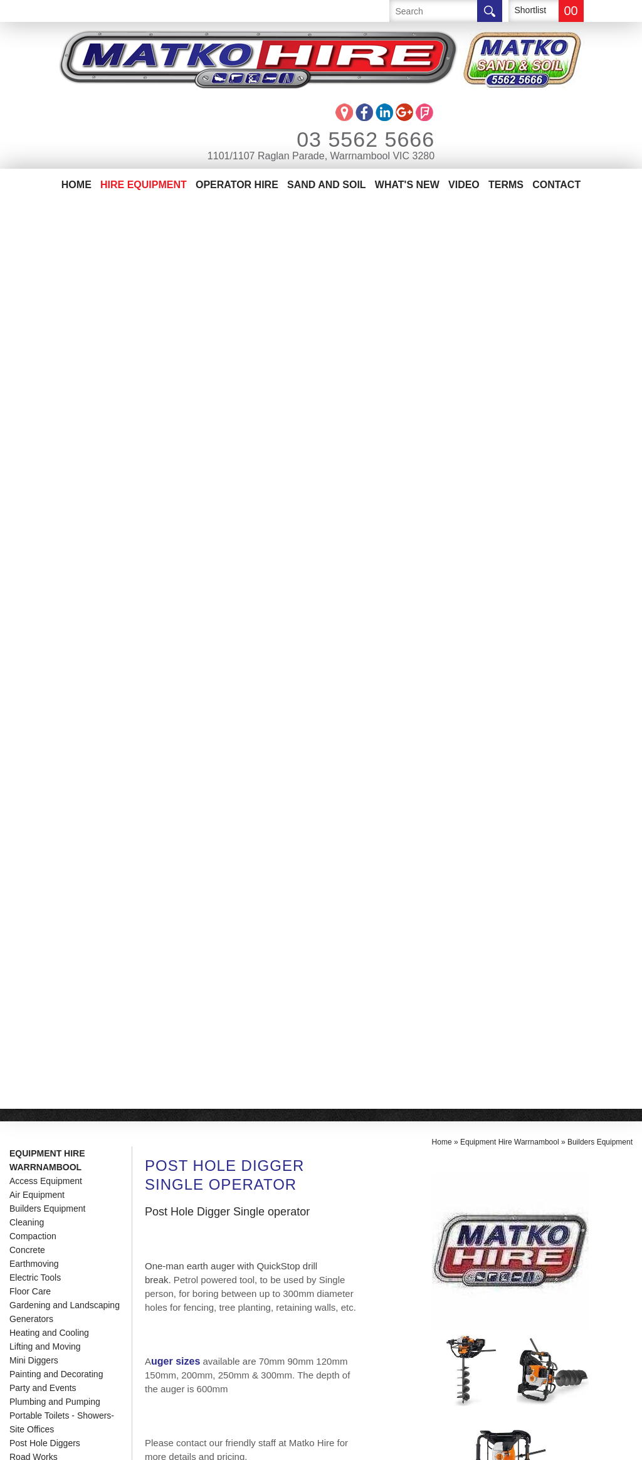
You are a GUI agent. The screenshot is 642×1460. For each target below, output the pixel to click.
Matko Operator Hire (66, 1276)
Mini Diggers (33, 453)
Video (464, 184)
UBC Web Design (344, 1443)
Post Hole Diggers (44, 536)
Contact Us (38, 1314)
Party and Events (42, 480)
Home (76, 184)
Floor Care (30, 384)
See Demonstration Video (205, 938)
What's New (407, 184)
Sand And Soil (326, 184)
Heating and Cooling (49, 425)
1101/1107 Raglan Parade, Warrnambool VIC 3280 (321, 156)
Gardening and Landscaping (64, 398)
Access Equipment (45, 273)
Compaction (32, 329)
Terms (506, 184)
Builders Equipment (47, 301)
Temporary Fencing (47, 563)
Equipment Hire (49, 1257)
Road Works (33, 549)
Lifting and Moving (45, 439)
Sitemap (265, 1443)
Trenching (28, 591)
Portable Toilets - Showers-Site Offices (61, 515)
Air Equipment (37, 287)
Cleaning (26, 315)
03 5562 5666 (348, 139)
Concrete (27, 342)
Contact (556, 184)
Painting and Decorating (56, 467)
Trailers (23, 577)
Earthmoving (34, 356)
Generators (31, 411)
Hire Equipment (143, 184)
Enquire (190, 997)
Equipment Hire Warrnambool (47, 253)
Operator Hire (237, 184)
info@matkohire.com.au (201, 1284)
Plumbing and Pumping (54, 494)
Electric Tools (35, 370)
